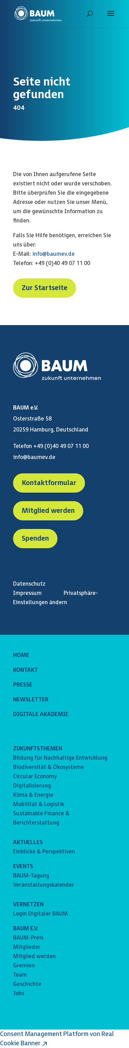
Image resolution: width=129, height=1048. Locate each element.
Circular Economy (35, 776)
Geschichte (27, 984)
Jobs (18, 993)
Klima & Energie (33, 795)
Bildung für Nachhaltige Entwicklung (60, 758)
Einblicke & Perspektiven (44, 852)
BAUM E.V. (25, 928)
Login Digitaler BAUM (40, 914)
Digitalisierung (32, 786)
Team (20, 975)
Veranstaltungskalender (43, 885)
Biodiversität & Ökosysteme (48, 767)
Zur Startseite (44, 288)
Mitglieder (26, 947)
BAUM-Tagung (31, 876)
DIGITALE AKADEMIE (40, 714)
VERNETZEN (28, 904)
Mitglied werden (48, 511)
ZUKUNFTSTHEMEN (37, 749)
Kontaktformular (49, 483)
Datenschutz (29, 584)
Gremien (24, 966)
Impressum (27, 593)
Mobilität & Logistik (38, 804)
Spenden (35, 538)
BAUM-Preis (28, 938)
